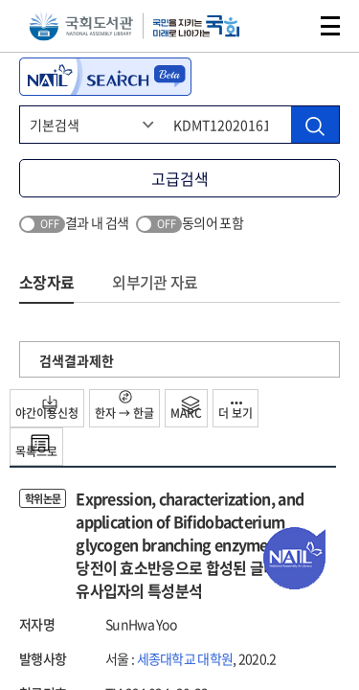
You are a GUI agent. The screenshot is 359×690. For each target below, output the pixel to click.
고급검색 (180, 178)
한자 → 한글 (124, 406)
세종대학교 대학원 (185, 658)
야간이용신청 (47, 408)
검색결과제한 (76, 360)
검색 (286, 26)
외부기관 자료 (154, 281)
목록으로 (36, 446)
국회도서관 (81, 26)
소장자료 (46, 281)
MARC (186, 408)
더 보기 (235, 412)
